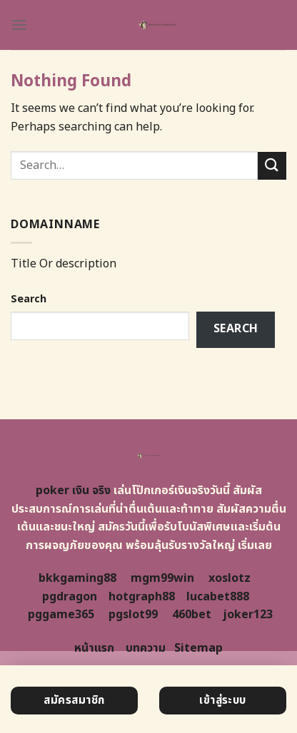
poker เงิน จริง (73, 490)
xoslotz (229, 578)
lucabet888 (217, 596)
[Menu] (19, 24)
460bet (191, 614)
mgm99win (162, 578)
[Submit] (272, 166)
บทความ (146, 648)
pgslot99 (133, 614)
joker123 (248, 614)
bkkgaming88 (77, 578)
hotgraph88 (142, 596)
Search (28, 299)
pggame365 (61, 614)
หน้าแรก (94, 648)
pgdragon (69, 596)
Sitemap (198, 648)
